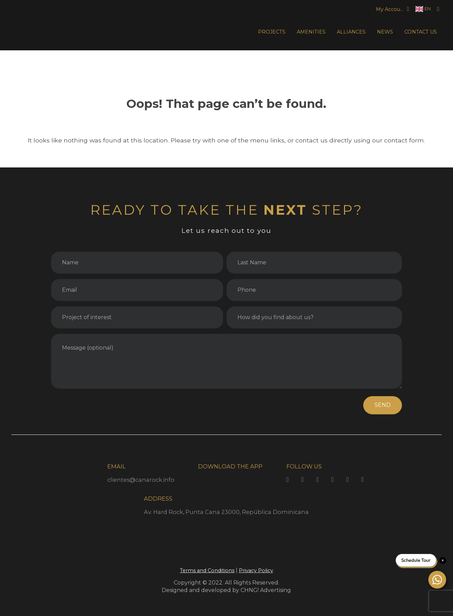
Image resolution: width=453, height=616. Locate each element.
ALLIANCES (351, 32)
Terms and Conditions (207, 570)
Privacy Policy (256, 570)
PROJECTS (271, 32)
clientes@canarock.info (140, 479)
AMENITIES (311, 32)
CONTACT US (420, 32)
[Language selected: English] (423, 9)
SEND (383, 405)
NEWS (385, 32)
